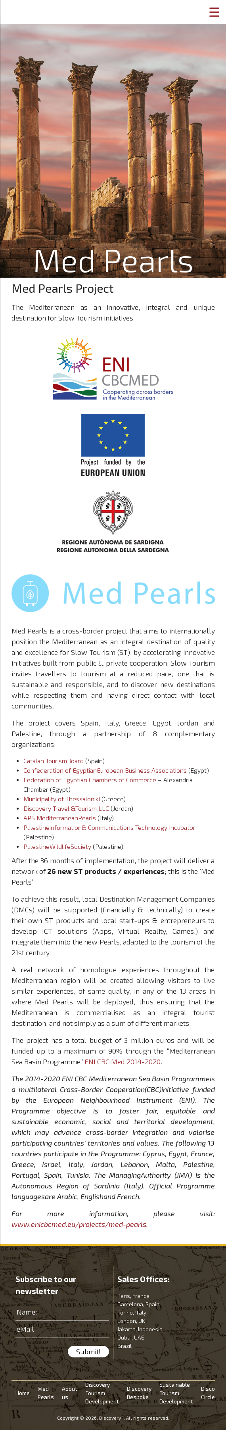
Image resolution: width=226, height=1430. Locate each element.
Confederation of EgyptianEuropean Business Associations (105, 770)
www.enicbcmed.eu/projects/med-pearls (78, 1224)
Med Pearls (46, 1393)
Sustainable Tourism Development (176, 1393)
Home (22, 1393)
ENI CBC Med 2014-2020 (122, 1062)
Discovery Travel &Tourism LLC (66, 808)
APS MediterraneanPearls (59, 818)
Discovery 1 (18, 10)
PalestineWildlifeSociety (57, 846)
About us (69, 1393)
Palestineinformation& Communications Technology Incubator (109, 827)
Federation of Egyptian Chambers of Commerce (89, 780)
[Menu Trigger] (214, 12)
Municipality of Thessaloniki (61, 799)
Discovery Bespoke (139, 1393)
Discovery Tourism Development (102, 1393)
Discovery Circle (213, 1393)
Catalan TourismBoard (53, 761)
